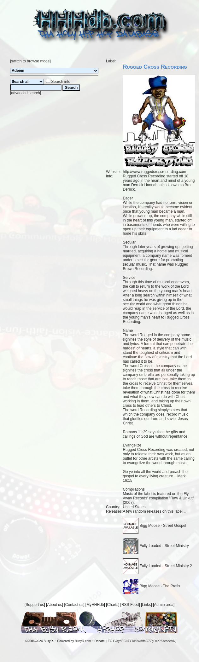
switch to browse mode (30, 61)
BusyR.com (83, 641)
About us (54, 604)
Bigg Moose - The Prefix (151, 586)
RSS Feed (130, 604)
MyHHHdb (95, 604)
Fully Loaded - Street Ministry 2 (157, 566)
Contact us (74, 604)
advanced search (25, 93)
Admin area (163, 604)
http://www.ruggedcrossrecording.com (154, 172)
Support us (35, 604)
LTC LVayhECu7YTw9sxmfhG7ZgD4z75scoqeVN (140, 641)
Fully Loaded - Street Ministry (156, 546)
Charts (112, 604)
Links (146, 604)
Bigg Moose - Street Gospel (154, 525)
